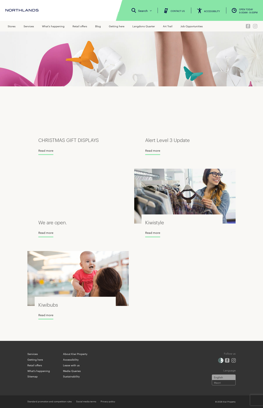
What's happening (53, 26)
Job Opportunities (191, 26)
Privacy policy (108, 401)
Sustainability (71, 376)
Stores (12, 26)
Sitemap (32, 376)
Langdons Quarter (143, 26)
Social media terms (86, 401)
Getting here (116, 26)
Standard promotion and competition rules (49, 401)
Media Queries (72, 371)
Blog (98, 26)
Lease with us (71, 365)
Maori (217, 382)
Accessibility (71, 359)
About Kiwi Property (75, 354)
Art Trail (167, 26)
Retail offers (80, 26)
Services (29, 26)
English (218, 377)
